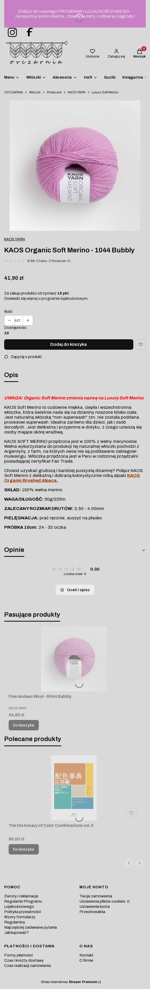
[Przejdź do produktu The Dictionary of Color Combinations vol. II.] (74, 787)
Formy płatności (18, 955)
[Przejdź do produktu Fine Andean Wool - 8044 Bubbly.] (74, 658)
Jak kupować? (16, 932)
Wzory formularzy (19, 917)
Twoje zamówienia (95, 896)
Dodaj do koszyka (68, 344)
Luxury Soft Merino (105, 92)
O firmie (86, 960)
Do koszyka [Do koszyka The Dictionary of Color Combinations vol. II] (23, 849)
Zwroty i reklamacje (21, 896)
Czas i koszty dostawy (24, 960)
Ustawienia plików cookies (102, 901)
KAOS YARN (76, 92)
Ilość (8, 311)
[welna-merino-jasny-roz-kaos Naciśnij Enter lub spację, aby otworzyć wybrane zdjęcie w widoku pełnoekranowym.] (75, 165)
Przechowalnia (92, 912)
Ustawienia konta (94, 906)
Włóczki (35, 92)
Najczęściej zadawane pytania (30, 927)
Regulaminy (14, 922)
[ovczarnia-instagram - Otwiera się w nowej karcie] (10, 33)
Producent (54, 92)
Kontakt (86, 955)
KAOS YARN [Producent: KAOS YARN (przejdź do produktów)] (14, 239)
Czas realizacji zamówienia (27, 966)
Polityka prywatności (22, 912)
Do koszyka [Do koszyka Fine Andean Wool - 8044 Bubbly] (23, 725)
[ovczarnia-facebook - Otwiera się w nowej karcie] (27, 33)
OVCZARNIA (13, 92)
